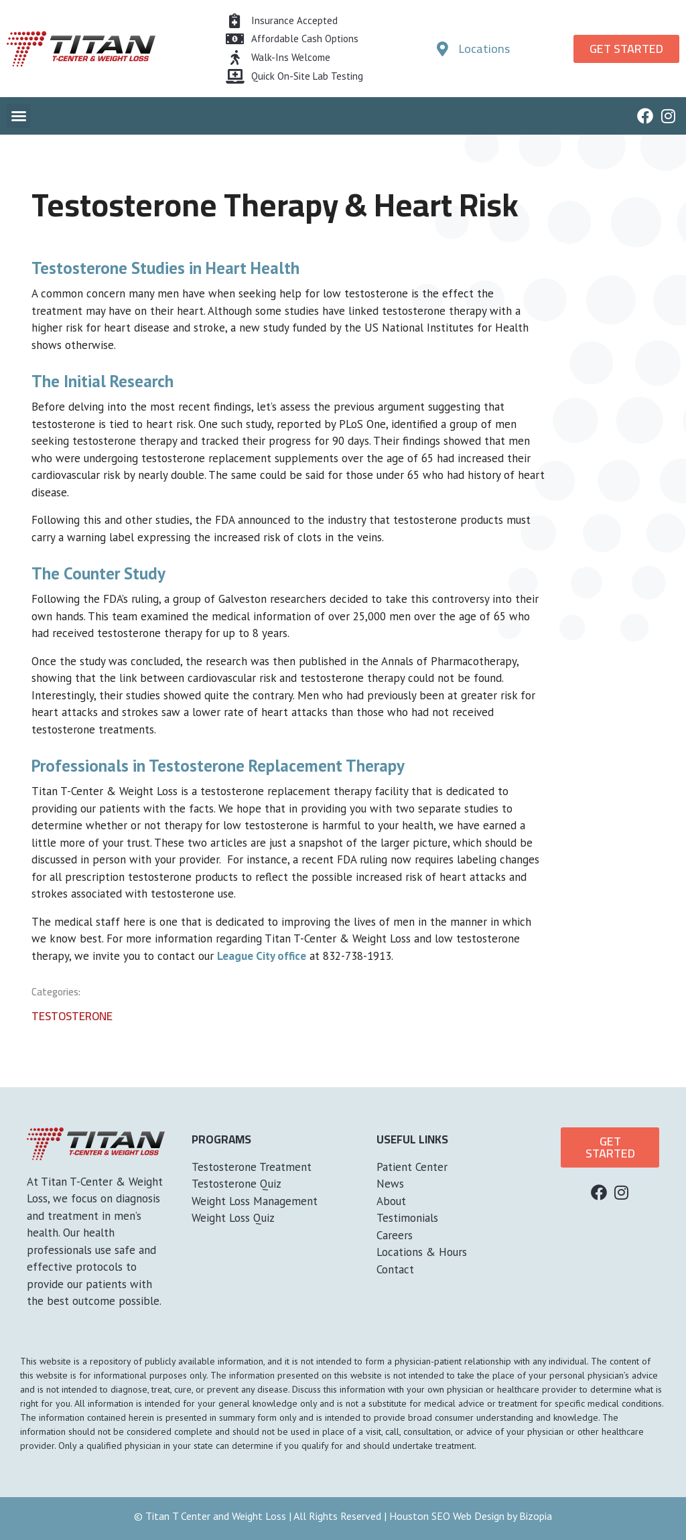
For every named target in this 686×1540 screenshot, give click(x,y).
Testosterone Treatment (252, 1167)
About (391, 1201)
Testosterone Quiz (236, 1183)
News (390, 1183)
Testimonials (407, 1217)
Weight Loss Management (255, 1201)
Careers (394, 1235)
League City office (261, 956)
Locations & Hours (421, 1252)
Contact (395, 1269)
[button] (19, 116)
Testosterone (72, 1016)
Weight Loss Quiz (233, 1217)
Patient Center (412, 1167)
